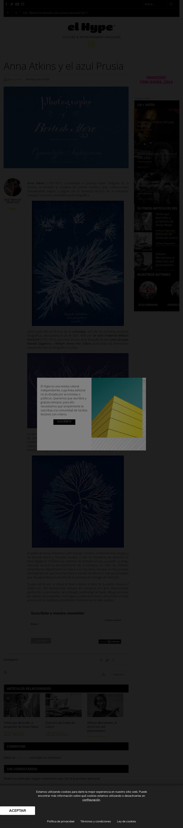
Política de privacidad (60, 821)
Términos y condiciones (95, 821)
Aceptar (17, 810)
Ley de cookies (126, 821)
